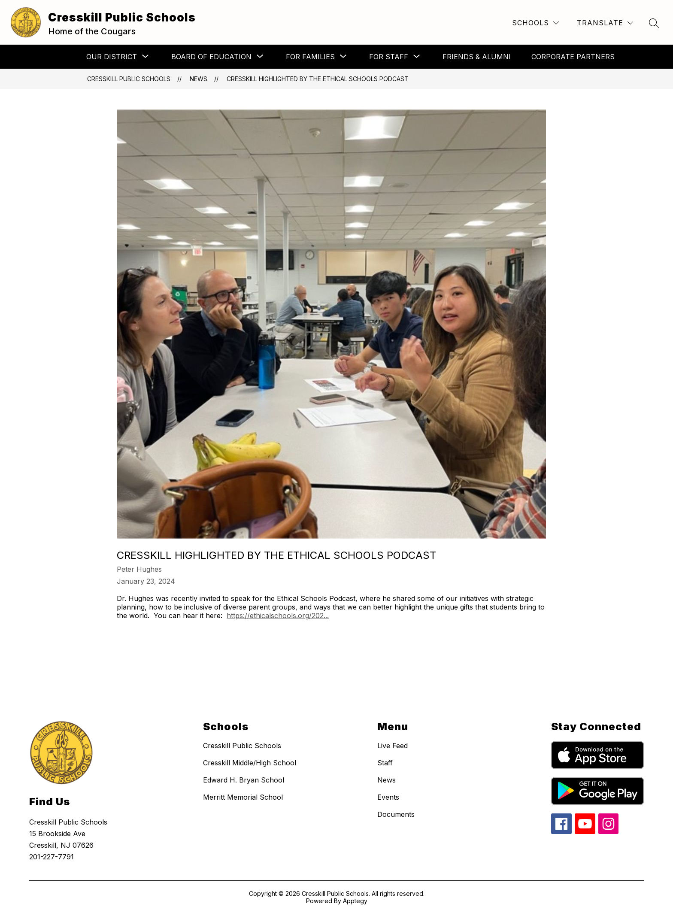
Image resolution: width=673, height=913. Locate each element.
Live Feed (392, 745)
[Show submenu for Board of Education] (211, 57)
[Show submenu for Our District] (111, 57)
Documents (396, 814)
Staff (385, 762)
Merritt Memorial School (243, 797)
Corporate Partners (573, 56)
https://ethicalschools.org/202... (278, 615)
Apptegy (355, 900)
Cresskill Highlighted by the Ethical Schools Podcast (318, 78)
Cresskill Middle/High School (249, 762)
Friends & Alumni (477, 56)
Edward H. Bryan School (243, 780)
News (198, 78)
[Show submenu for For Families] (310, 57)
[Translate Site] (605, 23)
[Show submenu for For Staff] (388, 57)
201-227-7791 (51, 856)
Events (388, 797)
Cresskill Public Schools (128, 78)
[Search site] (654, 23)
